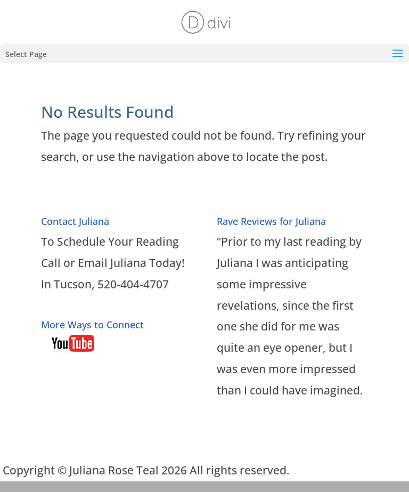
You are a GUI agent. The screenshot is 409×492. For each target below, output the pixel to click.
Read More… (249, 422)
